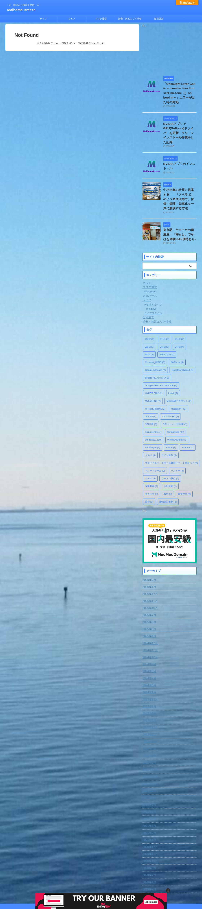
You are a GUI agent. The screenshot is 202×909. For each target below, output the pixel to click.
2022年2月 (148, 739)
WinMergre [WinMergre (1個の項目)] (152, 424)
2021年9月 (148, 767)
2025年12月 (149, 570)
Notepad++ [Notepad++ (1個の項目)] (178, 386)
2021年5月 (148, 795)
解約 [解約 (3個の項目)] (168, 471)
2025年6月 (148, 598)
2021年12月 (149, 746)
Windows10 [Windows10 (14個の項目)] (175, 409)
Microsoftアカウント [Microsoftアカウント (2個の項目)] (178, 378)
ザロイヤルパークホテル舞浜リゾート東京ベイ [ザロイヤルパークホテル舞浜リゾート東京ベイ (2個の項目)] (171, 440)
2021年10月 (149, 760)
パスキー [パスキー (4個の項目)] (177, 448)
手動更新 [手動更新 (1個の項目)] (170, 463)
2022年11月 (149, 711)
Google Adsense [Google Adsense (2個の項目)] (155, 347)
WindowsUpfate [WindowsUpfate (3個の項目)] (177, 417)
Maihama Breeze (21, 10)
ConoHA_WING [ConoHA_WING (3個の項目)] (155, 339)
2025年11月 (149, 577)
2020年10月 (149, 837)
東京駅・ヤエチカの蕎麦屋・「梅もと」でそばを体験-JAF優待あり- (179, 212)
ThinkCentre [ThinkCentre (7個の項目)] (153, 409)
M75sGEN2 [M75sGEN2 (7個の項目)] (153, 378)
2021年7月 (148, 781)
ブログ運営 (101, 18)
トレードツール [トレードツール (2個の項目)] (155, 448)
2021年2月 (148, 809)
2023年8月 (148, 682)
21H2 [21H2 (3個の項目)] (179, 316)
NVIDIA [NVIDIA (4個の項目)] (150, 393)
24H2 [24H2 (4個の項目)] (179, 324)
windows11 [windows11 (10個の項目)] (153, 417)
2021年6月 (148, 788)
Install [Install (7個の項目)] (173, 370)
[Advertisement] (169, 50)
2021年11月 (149, 753)
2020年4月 (148, 858)
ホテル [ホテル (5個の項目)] (150, 455)
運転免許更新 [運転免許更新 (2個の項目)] (168, 479)
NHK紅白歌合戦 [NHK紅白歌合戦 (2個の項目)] (155, 386)
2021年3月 (148, 802)
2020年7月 (148, 851)
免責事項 (71, 885)
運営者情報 (129, 885)
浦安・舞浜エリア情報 (130, 18)
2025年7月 (148, 591)
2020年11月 (149, 830)
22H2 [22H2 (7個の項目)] (149, 324)
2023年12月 (149, 675)
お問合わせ (85, 885)
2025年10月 (149, 584)
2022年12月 (149, 704)
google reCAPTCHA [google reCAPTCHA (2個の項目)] (157, 355)
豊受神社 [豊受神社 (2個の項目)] (184, 471)
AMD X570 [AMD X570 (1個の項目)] (166, 331)
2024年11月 (149, 626)
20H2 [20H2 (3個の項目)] (149, 316)
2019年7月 (148, 865)
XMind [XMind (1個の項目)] (171, 424)
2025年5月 (148, 605)
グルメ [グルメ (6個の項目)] (150, 432)
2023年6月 (148, 689)
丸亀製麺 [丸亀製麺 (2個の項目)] (151, 463)
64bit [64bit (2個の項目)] (149, 331)
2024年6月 (148, 661)
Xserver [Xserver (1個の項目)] (187, 424)
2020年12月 (149, 823)
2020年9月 (148, 844)
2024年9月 (148, 640)
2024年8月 (148, 647)
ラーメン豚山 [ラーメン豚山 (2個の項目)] (170, 455)
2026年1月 (148, 563)
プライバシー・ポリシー (108, 885)
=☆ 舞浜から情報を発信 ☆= (101, 892)
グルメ (72, 18)
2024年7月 (148, 654)
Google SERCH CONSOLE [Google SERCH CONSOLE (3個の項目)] (161, 362)
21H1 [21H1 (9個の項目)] (164, 316)
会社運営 (158, 18)
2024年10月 (149, 633)
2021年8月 (148, 774)
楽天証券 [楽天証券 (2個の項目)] (151, 471)
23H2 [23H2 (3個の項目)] (164, 324)
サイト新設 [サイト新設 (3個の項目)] (169, 432)
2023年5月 (148, 696)
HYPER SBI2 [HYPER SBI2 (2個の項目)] (153, 370)
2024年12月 (149, 619)
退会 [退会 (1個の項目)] (149, 479)
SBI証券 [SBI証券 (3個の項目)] (151, 401)
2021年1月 (148, 816)
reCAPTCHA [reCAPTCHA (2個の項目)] (170, 393)
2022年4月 (148, 725)
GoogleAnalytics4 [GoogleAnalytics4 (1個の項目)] (182, 347)
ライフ (43, 18)
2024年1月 (148, 668)
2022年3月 (148, 732)
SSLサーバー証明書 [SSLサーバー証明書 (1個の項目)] (175, 401)
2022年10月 (149, 718)
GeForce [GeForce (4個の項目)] (177, 339)
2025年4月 (148, 612)
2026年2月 (148, 556)
